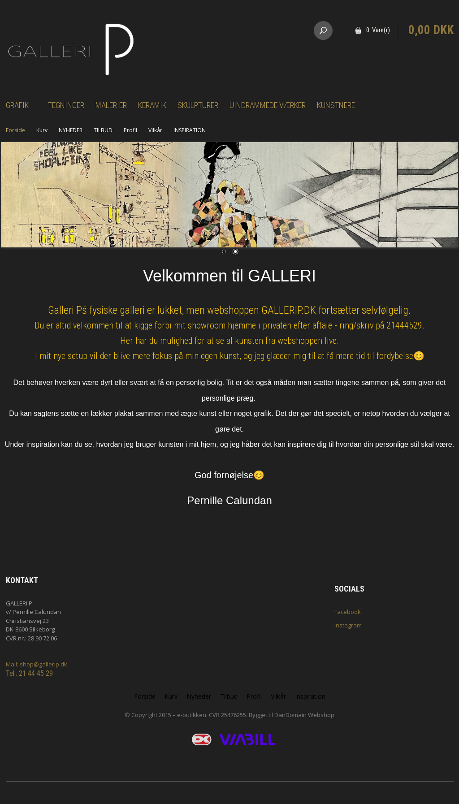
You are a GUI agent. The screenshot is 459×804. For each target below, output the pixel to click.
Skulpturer (198, 105)
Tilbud (229, 696)
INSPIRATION (189, 130)
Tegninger (66, 105)
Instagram (348, 625)
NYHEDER (70, 130)
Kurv (42, 130)
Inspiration (310, 696)
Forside (15, 130)
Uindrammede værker (268, 105)
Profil (130, 130)
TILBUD (103, 130)
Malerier (111, 105)
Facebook (347, 612)
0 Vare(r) (378, 30)
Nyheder (198, 696)
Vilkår (155, 130)
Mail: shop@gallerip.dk (36, 664)
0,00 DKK (431, 30)
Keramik (152, 105)
